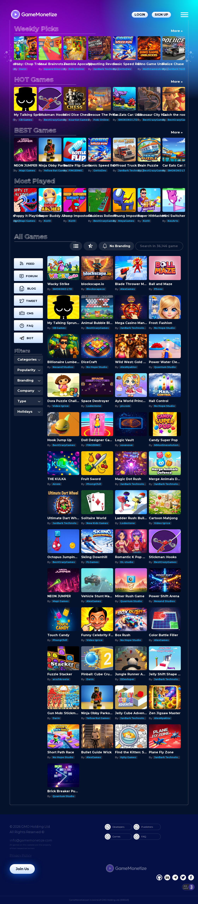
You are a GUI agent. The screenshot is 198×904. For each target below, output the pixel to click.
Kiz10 (47, 220)
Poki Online (76, 69)
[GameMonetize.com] (34, 15)
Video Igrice (61, 406)
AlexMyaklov (128, 367)
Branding (28, 380)
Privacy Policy (21, 855)
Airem (56, 484)
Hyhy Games (128, 757)
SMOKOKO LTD (127, 119)
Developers (114, 827)
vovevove (126, 445)
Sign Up (161, 14)
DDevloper (127, 679)
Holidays (28, 411)
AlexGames (127, 289)
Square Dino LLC (55, 69)
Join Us (22, 869)
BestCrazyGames (55, 119)
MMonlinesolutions (167, 445)
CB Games (25, 119)
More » (177, 31)
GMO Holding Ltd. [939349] (115, 900)
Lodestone (93, 406)
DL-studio (126, 562)
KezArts (173, 220)
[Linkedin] (175, 877)
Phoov (158, 289)
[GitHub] (191, 877)
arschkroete (61, 679)
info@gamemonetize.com (31, 840)
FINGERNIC (76, 170)
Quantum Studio (165, 367)
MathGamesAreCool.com (159, 69)
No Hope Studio (164, 328)
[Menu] (184, 14)
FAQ (140, 837)
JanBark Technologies (108, 69)
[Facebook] (159, 877)
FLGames (92, 562)
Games (112, 837)
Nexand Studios (63, 367)
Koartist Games (79, 119)
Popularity (28, 370)
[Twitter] (183, 877)
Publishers (143, 827)
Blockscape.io (95, 289)
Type (28, 401)
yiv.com (125, 406)
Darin (22, 69)
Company (28, 391)
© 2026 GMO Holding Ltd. (30, 826)
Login (140, 14)
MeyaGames (126, 220)
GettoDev (124, 69)
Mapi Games (27, 170)
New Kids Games (97, 523)
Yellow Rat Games (55, 170)
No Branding (116, 246)
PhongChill (93, 484)
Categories (28, 359)
